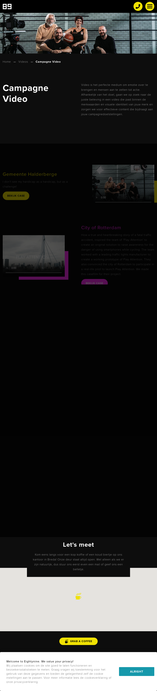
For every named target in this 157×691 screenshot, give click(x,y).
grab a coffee (78, 641)
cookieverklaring (96, 677)
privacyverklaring (26, 682)
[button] (78, 596)
